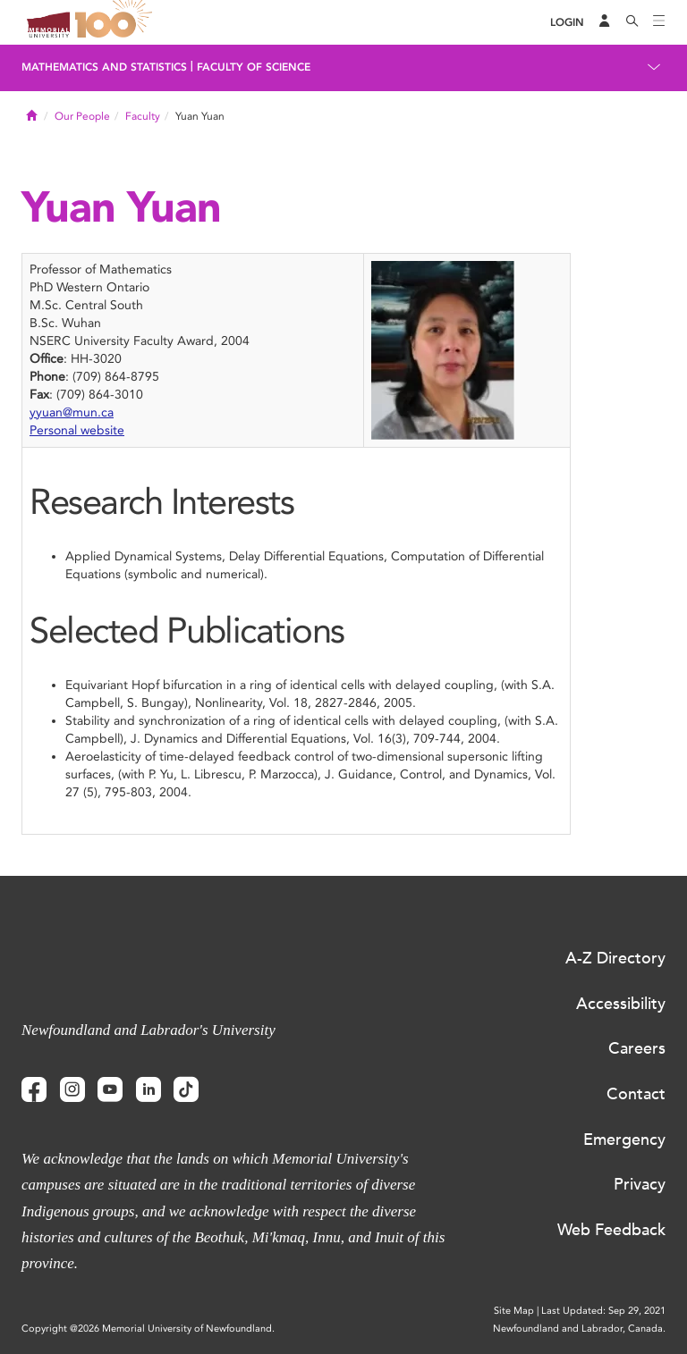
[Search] (632, 22)
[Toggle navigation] (659, 22)
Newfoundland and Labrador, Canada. (579, 1328)
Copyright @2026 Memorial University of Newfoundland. (148, 1328)
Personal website (77, 430)
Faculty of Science (253, 67)
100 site (116, 22)
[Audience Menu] (604, 22)
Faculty (142, 116)
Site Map (514, 1310)
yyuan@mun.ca (72, 412)
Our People (82, 116)
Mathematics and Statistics (104, 67)
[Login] (567, 22)
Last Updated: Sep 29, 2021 (603, 1310)
